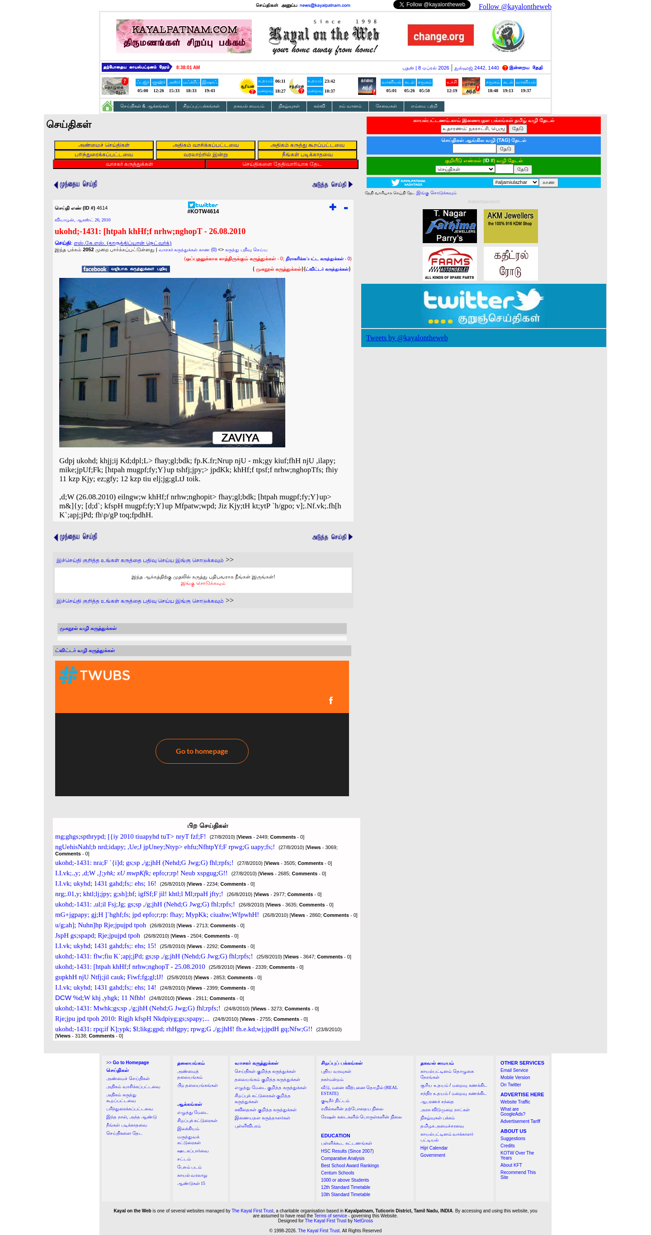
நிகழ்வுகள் (289, 105)
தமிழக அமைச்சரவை (442, 1125)
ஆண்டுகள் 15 (191, 1183)
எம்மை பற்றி (424, 105)
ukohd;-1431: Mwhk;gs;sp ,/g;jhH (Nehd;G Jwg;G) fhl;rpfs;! (138, 1008)
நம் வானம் (350, 105)
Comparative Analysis (342, 1158)
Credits (507, 1145)
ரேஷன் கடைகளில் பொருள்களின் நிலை (361, 1116)
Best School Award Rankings (350, 1165)
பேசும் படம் (189, 1167)
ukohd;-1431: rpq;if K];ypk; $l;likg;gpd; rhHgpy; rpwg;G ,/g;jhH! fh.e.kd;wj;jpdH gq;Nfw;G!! (184, 1029)
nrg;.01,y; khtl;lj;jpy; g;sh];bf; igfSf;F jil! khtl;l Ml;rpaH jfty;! (139, 893)
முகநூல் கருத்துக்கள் (279, 269)
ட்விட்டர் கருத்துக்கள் (327, 269)
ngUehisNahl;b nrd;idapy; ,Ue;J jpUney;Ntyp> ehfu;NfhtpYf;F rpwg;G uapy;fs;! (165, 846)
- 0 (318, 258)
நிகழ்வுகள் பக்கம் (437, 1117)
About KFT (511, 1165)
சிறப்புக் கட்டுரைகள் (197, 1120)
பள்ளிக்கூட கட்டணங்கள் (346, 1143)
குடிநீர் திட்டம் (335, 1100)
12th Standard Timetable (345, 1187)
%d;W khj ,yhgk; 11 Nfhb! (100, 997)
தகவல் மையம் (249, 105)
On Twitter (510, 1084)
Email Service (514, 1070)
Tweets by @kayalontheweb (407, 338)
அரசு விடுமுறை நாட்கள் (445, 1109)
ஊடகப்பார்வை (193, 1150)
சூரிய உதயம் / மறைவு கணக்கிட (453, 1085)
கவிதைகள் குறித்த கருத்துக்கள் (266, 1109)
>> (127, 1062)
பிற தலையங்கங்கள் (197, 1085)
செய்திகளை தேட (124, 1133)
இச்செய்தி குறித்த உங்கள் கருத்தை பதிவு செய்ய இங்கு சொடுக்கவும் (140, 560)
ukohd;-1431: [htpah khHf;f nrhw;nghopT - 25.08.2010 (130, 966)
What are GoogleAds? (512, 1112)
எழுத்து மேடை (193, 1112)
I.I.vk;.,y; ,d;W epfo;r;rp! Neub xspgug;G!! (141, 873)
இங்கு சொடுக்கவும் (203, 583)
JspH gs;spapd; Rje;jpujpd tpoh (97, 935)
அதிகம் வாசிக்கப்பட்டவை (133, 1086)
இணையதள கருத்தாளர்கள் (262, 1117)
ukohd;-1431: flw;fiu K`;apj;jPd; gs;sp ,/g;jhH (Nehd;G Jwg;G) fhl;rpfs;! (154, 956)
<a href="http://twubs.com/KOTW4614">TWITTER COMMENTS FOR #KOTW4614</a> (202, 728)
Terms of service (330, 1215)
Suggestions (512, 1138)
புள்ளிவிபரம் (248, 1125)
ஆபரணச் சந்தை (437, 1101)
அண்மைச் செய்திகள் (128, 1078)
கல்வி (319, 105)
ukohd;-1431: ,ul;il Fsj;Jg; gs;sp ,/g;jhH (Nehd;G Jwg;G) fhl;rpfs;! (145, 904)
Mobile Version (515, 1077)
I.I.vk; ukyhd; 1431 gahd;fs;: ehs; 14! (105, 987)
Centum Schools (337, 1172)
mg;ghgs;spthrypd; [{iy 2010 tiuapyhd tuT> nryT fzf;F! (130, 836)
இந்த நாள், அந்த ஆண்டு (131, 1116)
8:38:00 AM (188, 67)
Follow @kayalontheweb (515, 6)
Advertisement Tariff (520, 1121)
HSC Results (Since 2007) (347, 1151)
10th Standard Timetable (345, 1194)
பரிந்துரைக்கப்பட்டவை (129, 1108)
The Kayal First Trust (252, 1210)
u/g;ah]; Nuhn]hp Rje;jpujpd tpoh (100, 925)
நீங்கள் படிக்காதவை (126, 1124)
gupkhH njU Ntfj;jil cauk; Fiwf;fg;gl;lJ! (109, 977)
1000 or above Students (345, 1180)
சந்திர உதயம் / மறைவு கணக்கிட (453, 1093)
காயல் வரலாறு (192, 1175)
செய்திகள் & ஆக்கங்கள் (144, 105)
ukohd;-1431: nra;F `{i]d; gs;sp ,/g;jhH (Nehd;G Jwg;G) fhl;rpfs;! (144, 862)
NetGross (363, 1220)
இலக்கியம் (188, 1128)
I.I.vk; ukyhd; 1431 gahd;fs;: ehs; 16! (105, 883)
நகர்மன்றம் (332, 1079)
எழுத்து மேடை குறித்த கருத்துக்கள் (271, 1087)
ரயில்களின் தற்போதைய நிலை (352, 1108)
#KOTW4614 (203, 209)
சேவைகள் (386, 105)
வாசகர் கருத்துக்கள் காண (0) (188, 249)
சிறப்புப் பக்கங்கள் (201, 105)
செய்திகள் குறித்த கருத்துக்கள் (265, 1071)
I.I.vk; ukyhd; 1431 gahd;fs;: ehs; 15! (105, 945)
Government (432, 1155)
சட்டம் (184, 1158)
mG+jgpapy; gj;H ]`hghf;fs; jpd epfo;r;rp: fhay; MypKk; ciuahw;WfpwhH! (157, 914)
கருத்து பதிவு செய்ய (246, 249)
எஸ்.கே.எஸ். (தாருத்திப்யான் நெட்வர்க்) (122, 243)
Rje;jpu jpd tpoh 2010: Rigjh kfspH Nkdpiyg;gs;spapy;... (132, 1018)
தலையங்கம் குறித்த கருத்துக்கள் (267, 1079)
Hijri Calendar (434, 1148)
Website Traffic (515, 1101)
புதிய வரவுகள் (336, 1071)
